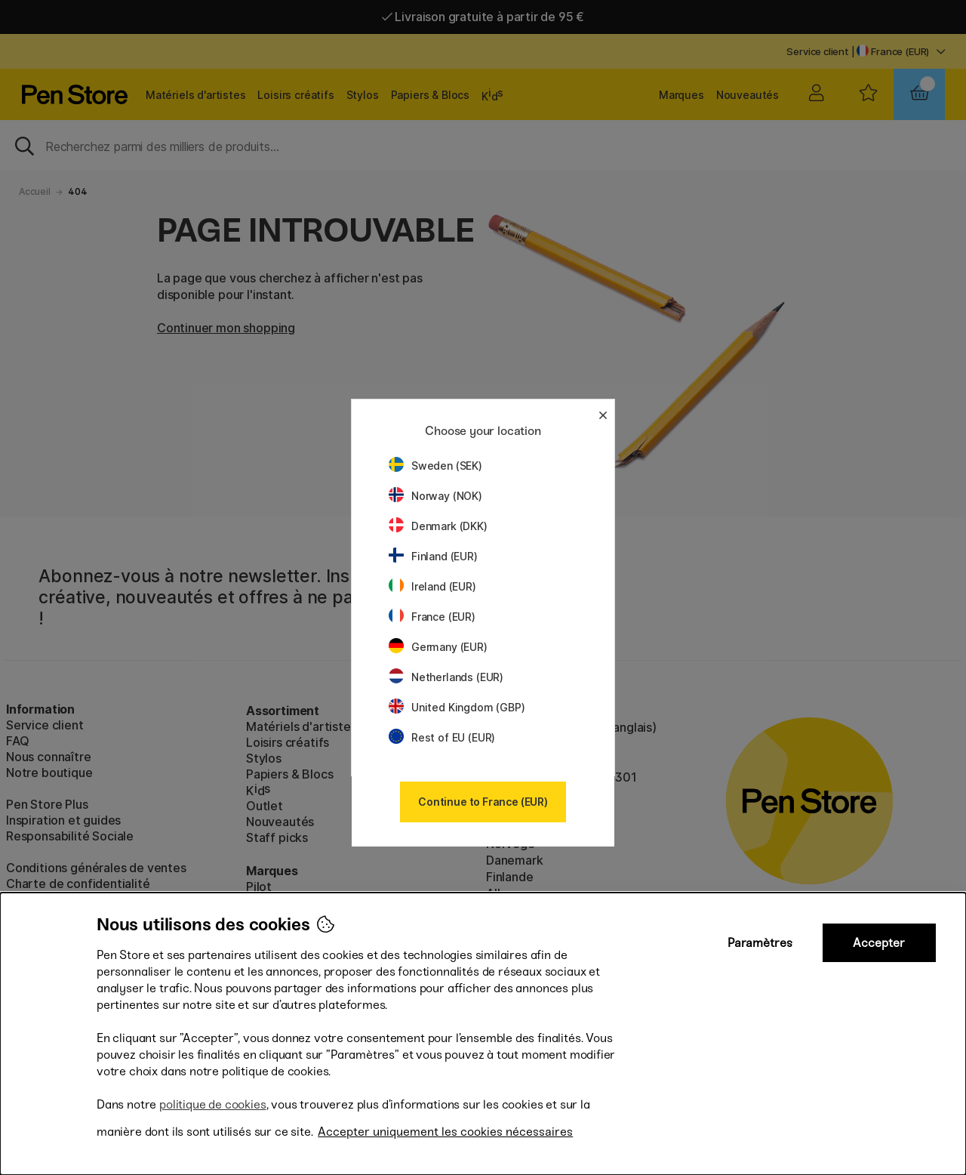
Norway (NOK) (435, 495)
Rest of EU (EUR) (442, 737)
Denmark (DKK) (438, 526)
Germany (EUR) (438, 646)
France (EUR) (432, 616)
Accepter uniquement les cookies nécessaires (445, 1131)
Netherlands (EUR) (446, 677)
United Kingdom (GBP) (457, 707)
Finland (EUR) (433, 556)
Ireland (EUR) (432, 586)
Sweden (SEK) (435, 465)
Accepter (879, 943)
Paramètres (760, 943)
